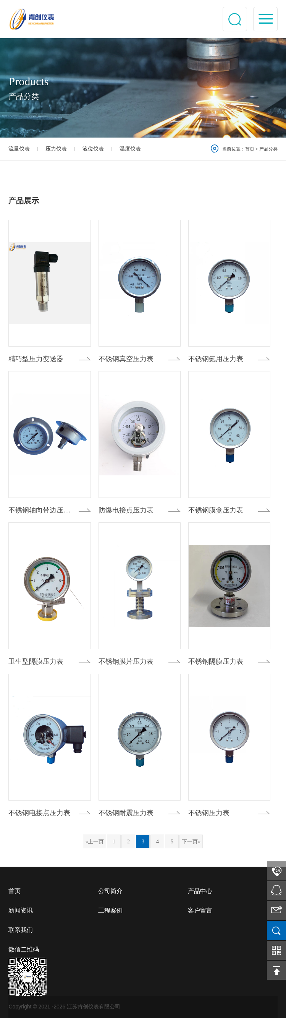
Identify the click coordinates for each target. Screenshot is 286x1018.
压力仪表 (56, 149)
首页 (249, 149)
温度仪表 (130, 149)
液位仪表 (93, 149)
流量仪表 (19, 149)
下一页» (191, 842)
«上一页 (94, 842)
